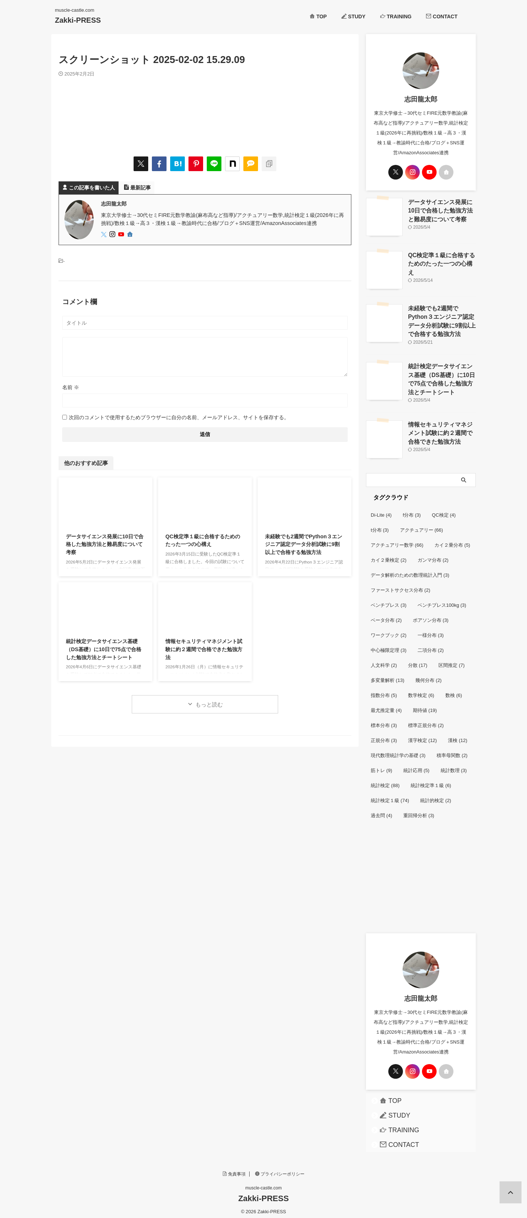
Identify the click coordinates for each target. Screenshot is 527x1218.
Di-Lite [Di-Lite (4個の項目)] (381, 511)
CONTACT (441, 16)
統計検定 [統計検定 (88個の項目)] (385, 781)
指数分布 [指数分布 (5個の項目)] (384, 691)
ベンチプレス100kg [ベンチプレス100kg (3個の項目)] (442, 601)
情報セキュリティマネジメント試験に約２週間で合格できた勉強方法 (203, 649)
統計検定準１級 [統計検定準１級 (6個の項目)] (431, 781)
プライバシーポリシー (280, 1170)
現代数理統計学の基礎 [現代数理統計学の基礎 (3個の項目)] (398, 751)
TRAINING (396, 16)
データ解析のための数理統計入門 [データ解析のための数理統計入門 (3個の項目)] (410, 571)
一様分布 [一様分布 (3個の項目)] (431, 631)
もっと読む (209, 704)
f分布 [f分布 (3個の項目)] (412, 511)
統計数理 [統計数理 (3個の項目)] (454, 766)
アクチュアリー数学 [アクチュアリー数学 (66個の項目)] (397, 541)
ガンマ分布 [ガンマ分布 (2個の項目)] (433, 556)
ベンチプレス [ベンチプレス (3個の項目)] (389, 601)
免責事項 (234, 1170)
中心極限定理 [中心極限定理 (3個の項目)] (389, 646)
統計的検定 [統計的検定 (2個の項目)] (435, 796)
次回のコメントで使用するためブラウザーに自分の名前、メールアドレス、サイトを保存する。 (179, 417)
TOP (318, 16)
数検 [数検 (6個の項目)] (453, 691)
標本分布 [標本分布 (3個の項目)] (384, 721)
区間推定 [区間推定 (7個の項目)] (451, 661)
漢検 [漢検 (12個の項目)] (457, 736)
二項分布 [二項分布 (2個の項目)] (431, 646)
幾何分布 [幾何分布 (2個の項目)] (428, 676)
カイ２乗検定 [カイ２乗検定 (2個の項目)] (389, 556)
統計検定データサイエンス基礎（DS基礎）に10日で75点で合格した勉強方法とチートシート (103, 649)
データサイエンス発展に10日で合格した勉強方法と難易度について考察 (104, 544)
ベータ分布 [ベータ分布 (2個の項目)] (386, 616)
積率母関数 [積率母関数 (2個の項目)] (452, 751)
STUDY (353, 16)
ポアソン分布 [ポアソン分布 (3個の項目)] (431, 616)
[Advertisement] (421, 880)
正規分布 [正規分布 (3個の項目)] (384, 736)
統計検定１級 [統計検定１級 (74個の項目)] (390, 796)
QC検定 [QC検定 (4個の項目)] (444, 511)
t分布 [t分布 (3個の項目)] (380, 526)
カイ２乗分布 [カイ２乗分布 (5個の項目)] (452, 541)
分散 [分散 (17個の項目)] (417, 661)
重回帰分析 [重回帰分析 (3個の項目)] (418, 811)
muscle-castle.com (263, 1183)
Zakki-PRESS (78, 20)
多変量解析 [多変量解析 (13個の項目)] (387, 676)
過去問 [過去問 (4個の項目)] (381, 811)
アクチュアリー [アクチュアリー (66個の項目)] (421, 526)
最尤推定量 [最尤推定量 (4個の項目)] (386, 706)
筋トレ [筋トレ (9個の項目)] (381, 766)
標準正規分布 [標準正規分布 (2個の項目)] (426, 721)
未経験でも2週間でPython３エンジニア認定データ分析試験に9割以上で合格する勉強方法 (303, 544)
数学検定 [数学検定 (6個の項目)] (421, 691)
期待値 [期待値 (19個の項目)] (425, 706)
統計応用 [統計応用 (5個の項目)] (416, 766)
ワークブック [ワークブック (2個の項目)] (389, 631)
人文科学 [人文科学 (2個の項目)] (384, 661)
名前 (70, 387)
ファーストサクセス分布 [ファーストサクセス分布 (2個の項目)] (400, 586)
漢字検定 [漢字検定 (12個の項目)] (422, 736)
